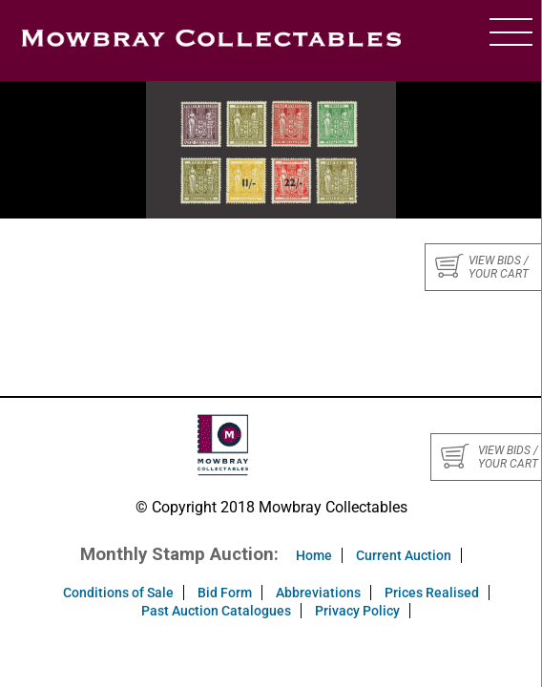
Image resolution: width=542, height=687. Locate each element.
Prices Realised (432, 592)
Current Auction (403, 555)
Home (314, 555)
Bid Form (225, 592)
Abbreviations (318, 592)
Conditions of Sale (118, 592)
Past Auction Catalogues (216, 610)
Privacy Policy (357, 610)
